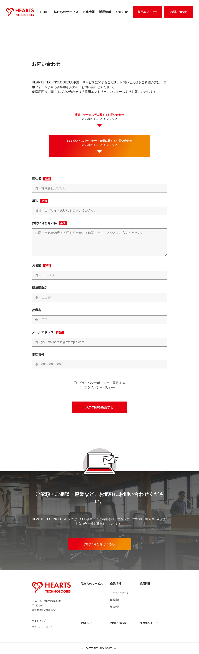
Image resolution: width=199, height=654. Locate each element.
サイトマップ (39, 620)
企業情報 (88, 12)
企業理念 (115, 599)
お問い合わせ (178, 11)
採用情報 (105, 12)
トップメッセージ (119, 593)
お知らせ (121, 12)
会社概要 (115, 606)
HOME (45, 12)
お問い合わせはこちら (99, 544)
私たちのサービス (66, 12)
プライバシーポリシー (99, 387)
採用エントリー (147, 11)
